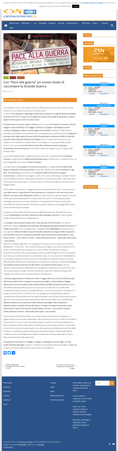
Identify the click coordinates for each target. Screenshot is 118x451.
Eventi (52, 387)
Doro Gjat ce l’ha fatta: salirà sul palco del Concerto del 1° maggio (66, 366)
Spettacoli (86, 23)
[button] (30, 23)
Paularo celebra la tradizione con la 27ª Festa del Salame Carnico (82, 398)
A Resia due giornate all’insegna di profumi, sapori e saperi (14, 366)
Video (11, 28)
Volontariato (71, 23)
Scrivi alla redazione (57, 400)
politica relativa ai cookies (93, 3)
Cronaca (52, 23)
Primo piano (14, 23)
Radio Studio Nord (57, 396)
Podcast (105, 23)
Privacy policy (8, 447)
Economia (42, 23)
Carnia (6, 77)
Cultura (61, 23)
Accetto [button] (75, 6)
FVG (35, 23)
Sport (94, 23)
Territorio (25, 23)
